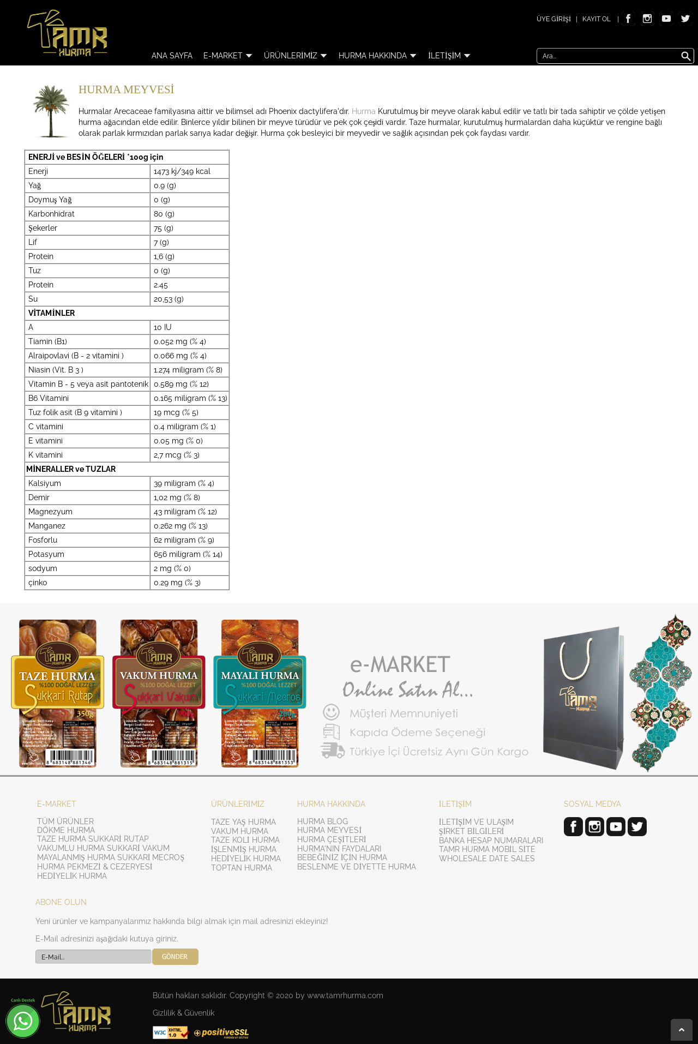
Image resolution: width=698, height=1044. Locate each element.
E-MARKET (228, 55)
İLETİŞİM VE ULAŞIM (476, 822)
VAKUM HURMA (239, 831)
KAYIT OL (596, 19)
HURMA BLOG (322, 821)
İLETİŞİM (449, 55)
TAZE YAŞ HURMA (243, 822)
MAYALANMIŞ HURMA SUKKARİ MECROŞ (110, 857)
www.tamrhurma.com (345, 995)
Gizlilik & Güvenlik (183, 1013)
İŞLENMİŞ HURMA (243, 849)
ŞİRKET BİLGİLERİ (471, 831)
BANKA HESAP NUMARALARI (491, 840)
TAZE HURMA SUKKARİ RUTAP (93, 839)
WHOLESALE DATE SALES (487, 858)
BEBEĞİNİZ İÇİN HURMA (342, 857)
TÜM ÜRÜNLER (65, 821)
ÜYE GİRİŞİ (554, 19)
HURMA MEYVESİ (329, 830)
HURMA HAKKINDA (378, 55)
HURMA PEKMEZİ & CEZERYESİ (94, 866)
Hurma (364, 111)
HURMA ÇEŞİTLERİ (331, 839)
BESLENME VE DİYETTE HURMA (356, 866)
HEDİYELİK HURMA (72, 876)
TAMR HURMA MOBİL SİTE (487, 849)
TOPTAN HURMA (241, 867)
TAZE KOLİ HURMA (245, 840)
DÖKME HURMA (66, 830)
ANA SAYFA (172, 55)
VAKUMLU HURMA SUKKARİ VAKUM (103, 848)
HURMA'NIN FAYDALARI (339, 848)
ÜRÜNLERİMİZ (296, 55)
